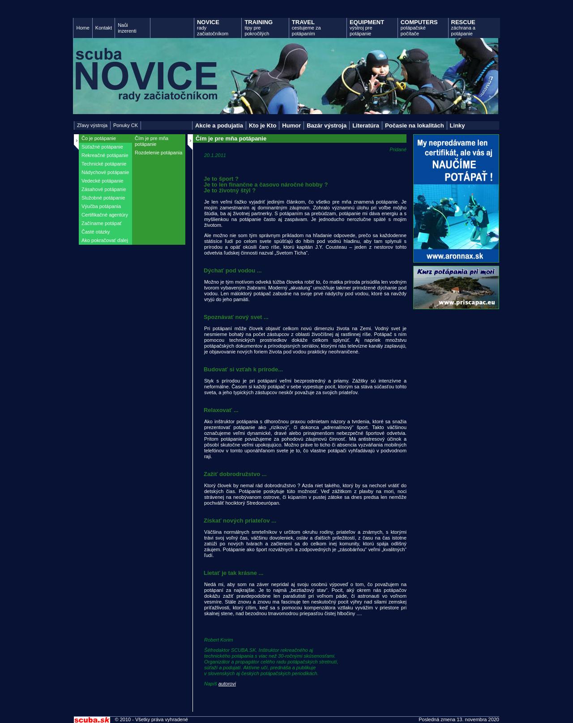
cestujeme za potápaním (306, 27)
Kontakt (103, 27)
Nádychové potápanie (105, 172)
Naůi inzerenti (127, 28)
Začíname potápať (101, 223)
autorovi (227, 683)
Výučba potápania (101, 206)
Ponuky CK (125, 125)
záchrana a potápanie (463, 27)
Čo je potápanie (98, 138)
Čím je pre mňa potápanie (151, 141)
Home (82, 27)
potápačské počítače (419, 27)
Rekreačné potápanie (104, 155)
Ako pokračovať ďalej (104, 240)
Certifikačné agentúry (104, 214)
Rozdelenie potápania (158, 152)
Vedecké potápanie (102, 180)
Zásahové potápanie (103, 189)
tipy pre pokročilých (258, 27)
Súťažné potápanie (102, 146)
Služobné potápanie (103, 197)
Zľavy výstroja (92, 125)
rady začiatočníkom (212, 27)
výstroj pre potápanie (367, 27)
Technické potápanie (103, 163)
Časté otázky (95, 231)
